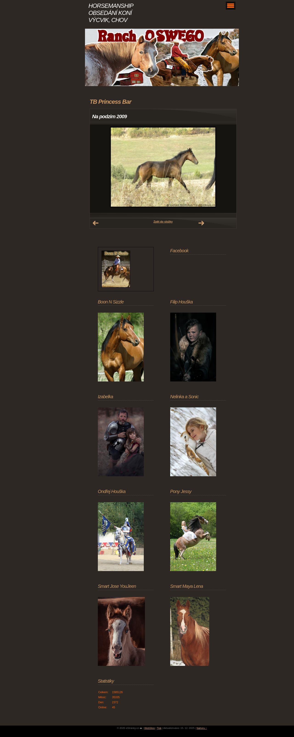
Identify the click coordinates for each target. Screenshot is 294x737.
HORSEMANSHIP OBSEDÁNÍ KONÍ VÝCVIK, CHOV (110, 12)
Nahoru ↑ (202, 728)
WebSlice (149, 728)
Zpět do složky (162, 221)
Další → (201, 223)
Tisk (159, 728)
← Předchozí (95, 223)
